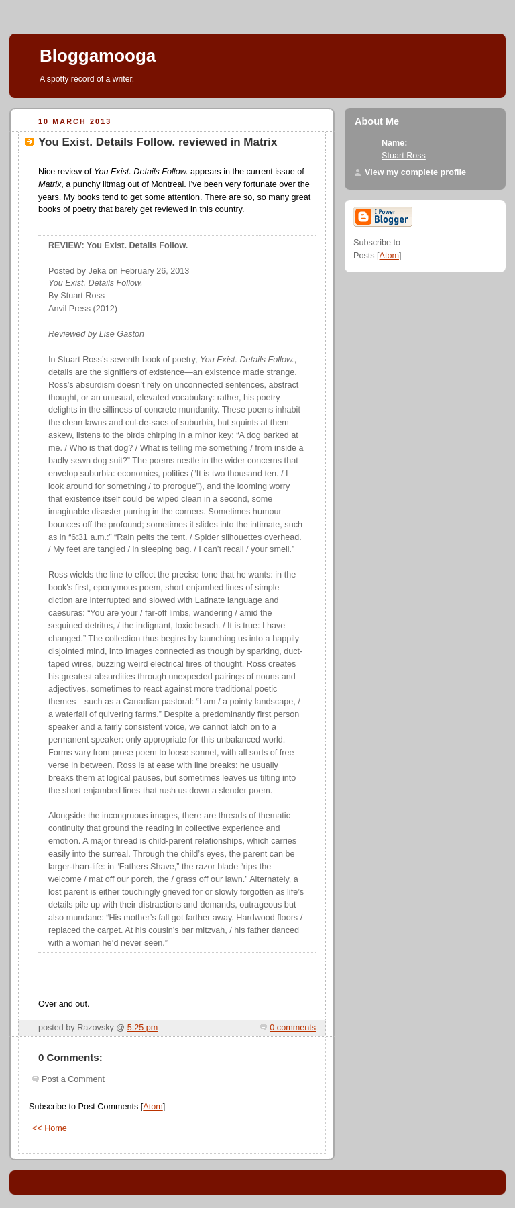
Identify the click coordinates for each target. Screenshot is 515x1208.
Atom (152, 1106)
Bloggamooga (98, 56)
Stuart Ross (404, 155)
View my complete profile (415, 172)
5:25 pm (142, 1027)
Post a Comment (73, 1079)
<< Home (49, 1128)
